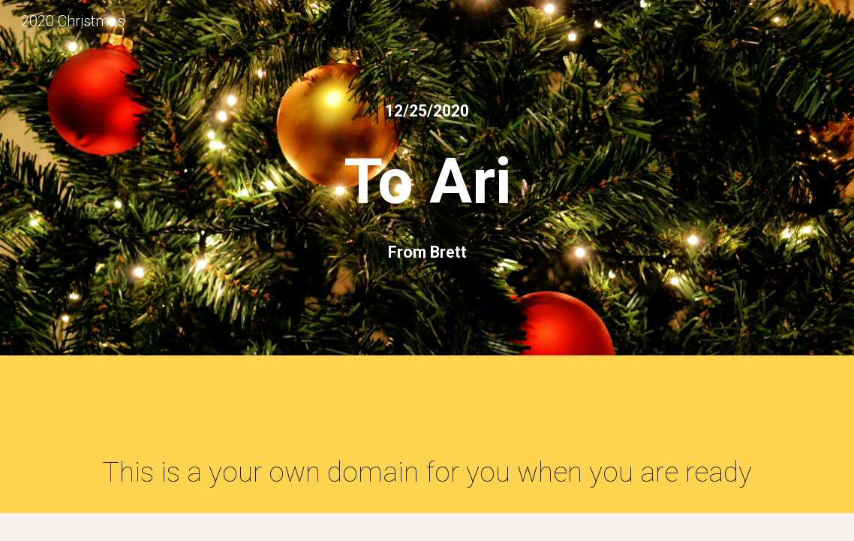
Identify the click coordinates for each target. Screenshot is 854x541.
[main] (427, 110)
